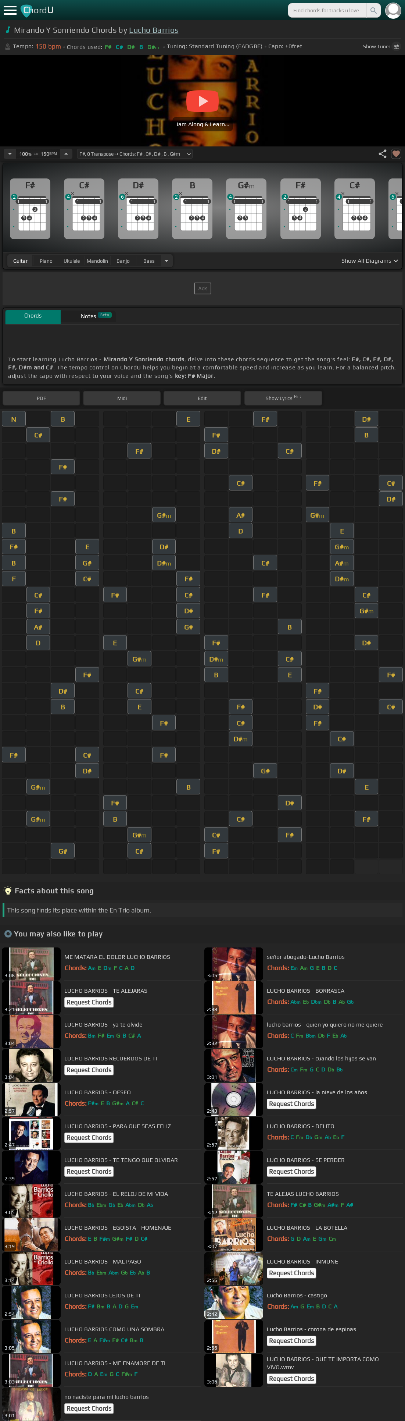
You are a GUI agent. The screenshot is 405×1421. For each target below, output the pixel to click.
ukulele (72, 261)
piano (46, 261)
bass (149, 261)
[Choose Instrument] (166, 260)
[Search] (373, 10)
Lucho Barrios (153, 30)
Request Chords (89, 1002)
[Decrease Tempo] (10, 154)
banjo (123, 261)
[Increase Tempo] (66, 154)
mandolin (97, 261)
